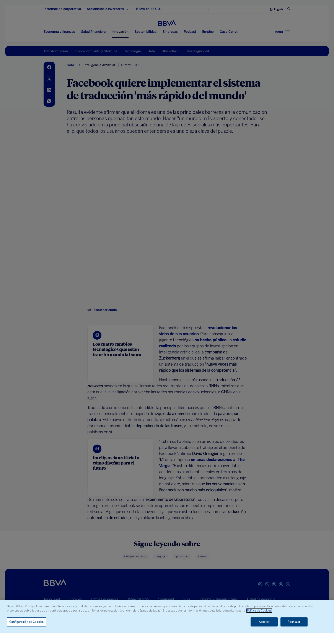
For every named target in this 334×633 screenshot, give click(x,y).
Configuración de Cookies (26, 621)
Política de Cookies (259, 610)
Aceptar (264, 621)
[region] (167, 616)
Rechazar (294, 621)
